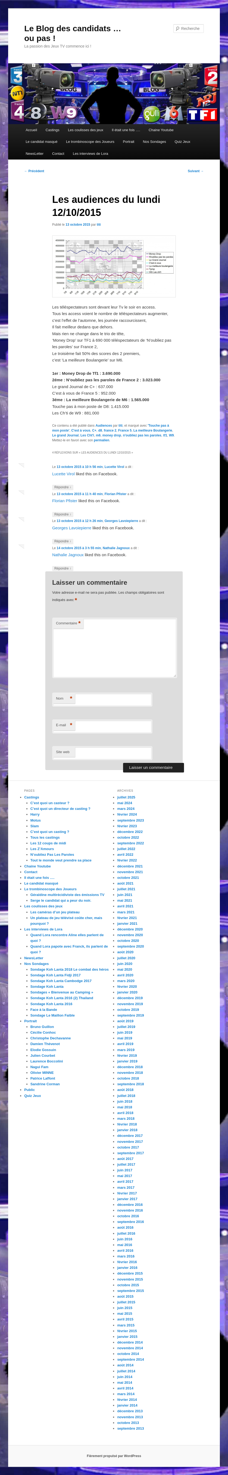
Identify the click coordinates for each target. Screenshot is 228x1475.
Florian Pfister (116, 494)
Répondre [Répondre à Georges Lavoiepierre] (62, 541)
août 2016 (125, 1227)
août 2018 (125, 1090)
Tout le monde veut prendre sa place (61, 860)
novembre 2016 (130, 1210)
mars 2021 (126, 912)
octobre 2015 (128, 1285)
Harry (35, 814)
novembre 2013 (130, 1417)
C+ (94, 430)
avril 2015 (125, 1319)
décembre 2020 (130, 929)
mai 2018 (124, 1107)
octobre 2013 (128, 1423)
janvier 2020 (127, 992)
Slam (34, 826)
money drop (111, 435)
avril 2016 (125, 1250)
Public (29, 1090)
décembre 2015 (130, 1273)
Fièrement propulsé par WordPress (114, 1456)
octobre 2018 (128, 1078)
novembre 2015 (130, 1279)
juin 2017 (124, 1170)
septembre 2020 (130, 946)
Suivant (196, 171)
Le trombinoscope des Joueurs (90, 142)
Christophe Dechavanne (50, 1038)
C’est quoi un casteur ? (50, 803)
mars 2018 (126, 1119)
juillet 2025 (126, 797)
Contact (58, 154)
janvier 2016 (127, 1268)
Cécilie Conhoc (43, 1032)
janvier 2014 (127, 1405)
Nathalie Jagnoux (116, 548)
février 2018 (127, 1124)
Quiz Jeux (182, 142)
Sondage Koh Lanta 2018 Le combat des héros (69, 969)
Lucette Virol (114, 467)
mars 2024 (126, 809)
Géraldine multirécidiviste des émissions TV (67, 895)
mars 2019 (126, 1050)
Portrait (128, 142)
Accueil (31, 130)
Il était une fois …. (126, 130)
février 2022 (127, 860)
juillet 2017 (126, 1164)
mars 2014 (126, 1394)
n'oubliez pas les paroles (142, 435)
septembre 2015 (130, 1291)
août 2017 (125, 1159)
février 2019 (127, 1055)
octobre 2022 (128, 837)
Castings (53, 130)
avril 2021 (125, 906)
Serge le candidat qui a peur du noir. (60, 900)
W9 (171, 435)
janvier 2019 (127, 1061)
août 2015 (125, 1296)
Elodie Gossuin (43, 1050)
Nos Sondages (154, 142)
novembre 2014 (130, 1348)
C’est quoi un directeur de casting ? (60, 809)
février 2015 (127, 1331)
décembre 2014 (130, 1342)
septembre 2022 (130, 843)
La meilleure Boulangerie (152, 430)
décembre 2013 (130, 1411)
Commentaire (68, 623)
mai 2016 (124, 1245)
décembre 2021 (130, 866)
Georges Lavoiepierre (121, 521)
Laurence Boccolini (46, 1061)
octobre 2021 (128, 878)
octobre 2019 (128, 1010)
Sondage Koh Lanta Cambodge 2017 (61, 981)
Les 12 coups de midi (48, 843)
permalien (101, 440)
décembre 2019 (130, 998)
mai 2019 (124, 1038)
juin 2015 (124, 1308)
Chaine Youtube (161, 130)
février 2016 (127, 1262)
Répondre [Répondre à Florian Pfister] (62, 514)
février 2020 (127, 987)
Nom (64, 699)
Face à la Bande (43, 1010)
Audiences (103, 425)
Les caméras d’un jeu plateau (55, 912)
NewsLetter (34, 154)
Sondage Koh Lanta (47, 987)
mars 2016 (126, 1256)
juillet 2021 (126, 889)
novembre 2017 (130, 1142)
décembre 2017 (130, 1136)
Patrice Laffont (42, 1078)
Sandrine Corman (45, 1084)
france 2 (110, 430)
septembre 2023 (130, 820)
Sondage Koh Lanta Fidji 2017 (55, 975)
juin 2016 (124, 1239)
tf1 (165, 435)
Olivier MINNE (42, 1073)
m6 (98, 435)
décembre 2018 (130, 1067)
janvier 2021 (127, 924)
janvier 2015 (127, 1337)
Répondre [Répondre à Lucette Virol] (62, 487)
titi (99, 225)
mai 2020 (124, 969)
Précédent (34, 171)
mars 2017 (126, 1187)
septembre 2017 (130, 1153)
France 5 (125, 430)
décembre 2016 (130, 1205)
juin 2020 (124, 964)
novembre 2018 (130, 1073)
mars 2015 (126, 1325)
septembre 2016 (130, 1222)
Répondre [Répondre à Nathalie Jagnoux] (62, 568)
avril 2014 (125, 1388)
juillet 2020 (126, 958)
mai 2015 (124, 1314)
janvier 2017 (127, 1199)
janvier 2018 (127, 1130)
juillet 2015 (126, 1302)
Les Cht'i (87, 435)
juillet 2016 (126, 1233)
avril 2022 (125, 855)
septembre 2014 (130, 1359)
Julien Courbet (42, 1055)
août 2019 (125, 1021)
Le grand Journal (65, 435)
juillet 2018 (126, 1096)
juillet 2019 (126, 1027)
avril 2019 (125, 1044)
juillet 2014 (126, 1371)
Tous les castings (45, 837)
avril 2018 (125, 1113)
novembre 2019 (130, 1004)
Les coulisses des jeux (85, 130)
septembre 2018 (130, 1084)
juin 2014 (124, 1377)
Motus (35, 820)
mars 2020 (126, 981)
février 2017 (127, 1193)
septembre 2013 (130, 1428)
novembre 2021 (130, 872)
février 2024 (127, 814)
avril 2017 (125, 1182)
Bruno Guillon (42, 1027)
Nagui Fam (39, 1067)
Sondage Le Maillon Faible (52, 1015)
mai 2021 (124, 900)
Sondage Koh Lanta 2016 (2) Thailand (61, 998)
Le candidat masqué (41, 142)
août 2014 (125, 1365)
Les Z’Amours (42, 849)
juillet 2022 (126, 849)
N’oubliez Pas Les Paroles (52, 855)
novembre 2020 (130, 935)
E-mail (64, 725)
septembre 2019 (130, 1015)
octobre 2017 (128, 1147)
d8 (100, 430)
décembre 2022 (130, 832)
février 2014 (127, 1400)
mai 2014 (124, 1382)
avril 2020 (125, 975)
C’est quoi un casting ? (49, 832)
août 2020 (125, 952)
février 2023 (127, 826)
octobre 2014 (128, 1354)
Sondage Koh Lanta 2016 (51, 1004)
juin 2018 (124, 1101)
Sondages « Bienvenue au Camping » (61, 992)
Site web (63, 752)
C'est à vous (80, 430)
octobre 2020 (128, 941)
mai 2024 (124, 803)
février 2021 (127, 918)
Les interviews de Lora (90, 154)
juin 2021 (124, 895)
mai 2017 (124, 1176)
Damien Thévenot (45, 1044)
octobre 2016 (128, 1216)
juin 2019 (124, 1032)
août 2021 (125, 883)
